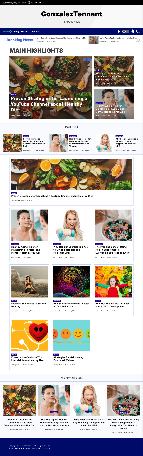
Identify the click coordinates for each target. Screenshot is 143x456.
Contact (34, 31)
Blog (16, 31)
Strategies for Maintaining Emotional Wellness (68, 359)
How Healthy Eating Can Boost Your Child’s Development (112, 305)
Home (7, 31)
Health (24, 31)
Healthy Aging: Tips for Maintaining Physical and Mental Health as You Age (110, 109)
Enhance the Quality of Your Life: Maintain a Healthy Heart (28, 359)
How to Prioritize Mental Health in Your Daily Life (71, 305)
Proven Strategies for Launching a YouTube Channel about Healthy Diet (65, 38)
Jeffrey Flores (44, 41)
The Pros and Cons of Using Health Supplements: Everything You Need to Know (112, 250)
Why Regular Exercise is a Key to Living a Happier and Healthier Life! (127, 143)
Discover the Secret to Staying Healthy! (29, 305)
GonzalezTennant (71, 14)
